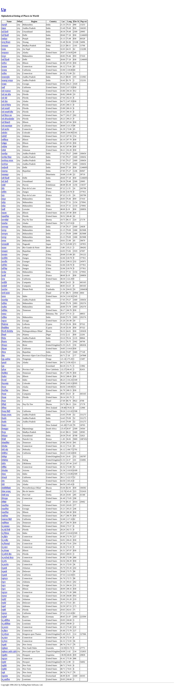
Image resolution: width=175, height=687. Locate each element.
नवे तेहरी (5, 181)
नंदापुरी (4, 25)
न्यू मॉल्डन (5, 634)
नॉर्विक (4, 467)
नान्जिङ (4, 269)
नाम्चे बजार (6, 293)
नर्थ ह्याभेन (5, 129)
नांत (3, 195)
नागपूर (4, 237)
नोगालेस (5, 470)
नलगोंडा (4, 154)
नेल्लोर (4, 418)
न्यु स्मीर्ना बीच (6, 554)
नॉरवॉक (4, 446)
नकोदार (4, 39)
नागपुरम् (5, 234)
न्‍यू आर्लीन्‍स (6, 679)
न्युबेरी (4, 610)
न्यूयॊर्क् (4, 669)
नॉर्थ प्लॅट (5, 450)
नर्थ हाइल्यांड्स (7, 126)
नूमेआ (4, 369)
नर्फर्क (4, 150)
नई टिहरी (5, 32)
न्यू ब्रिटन (5, 631)
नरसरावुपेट (6, 77)
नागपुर (4, 230)
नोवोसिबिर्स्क (6, 488)
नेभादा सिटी (6, 411)
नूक (3, 366)
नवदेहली (5, 168)
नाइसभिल (5, 216)
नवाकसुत (5, 174)
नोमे (3, 484)
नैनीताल (4, 436)
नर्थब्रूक (4, 143)
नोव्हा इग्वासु (6, 491)
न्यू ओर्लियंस (6, 624)
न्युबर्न (4, 606)
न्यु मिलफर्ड (6, 544)
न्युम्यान (4, 613)
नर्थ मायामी (6, 108)
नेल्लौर (4, 422)
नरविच (4, 74)
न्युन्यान (4, 596)
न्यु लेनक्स (5, 551)
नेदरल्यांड (5, 383)
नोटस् (4, 474)
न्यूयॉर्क (4, 665)
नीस (3, 356)
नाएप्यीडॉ (5, 220)
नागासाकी (5, 244)
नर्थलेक (4, 147)
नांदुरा (4, 199)
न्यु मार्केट (5, 540)
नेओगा (4, 376)
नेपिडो (4, 404)
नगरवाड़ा (5, 46)
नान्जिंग (4, 265)
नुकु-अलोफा (6, 359)
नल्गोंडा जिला (6, 157)
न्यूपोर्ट (4, 662)
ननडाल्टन (5, 53)
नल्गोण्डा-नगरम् (7, 161)
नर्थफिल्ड (5, 140)
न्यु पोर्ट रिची (6, 530)
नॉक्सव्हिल (5, 443)
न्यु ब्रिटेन (5, 537)
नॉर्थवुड (4, 457)
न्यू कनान (5, 627)
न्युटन (4, 582)
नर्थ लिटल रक (7, 115)
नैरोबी (4, 439)
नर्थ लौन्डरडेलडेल (8, 119)
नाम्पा (4, 296)
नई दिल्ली (5, 35)
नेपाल (4, 401)
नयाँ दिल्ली (5, 60)
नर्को (3, 87)
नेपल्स (4, 394)
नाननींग (4, 262)
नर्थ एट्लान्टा (6, 91)
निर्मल (4, 338)
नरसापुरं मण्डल (7, 80)
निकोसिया (5, 328)
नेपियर (4, 408)
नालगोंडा (5, 300)
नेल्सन (4, 425)
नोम (3, 481)
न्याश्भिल (5, 516)
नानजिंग (5, 258)
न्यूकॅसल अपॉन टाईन (9, 652)
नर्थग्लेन (4, 133)
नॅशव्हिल (5, 373)
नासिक (4, 317)
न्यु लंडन (5, 547)
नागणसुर (5, 227)
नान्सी (4, 275)
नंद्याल (4, 28)
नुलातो (4, 363)
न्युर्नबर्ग (4, 617)
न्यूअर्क (4, 645)
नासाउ (4, 314)
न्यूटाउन (4, 659)
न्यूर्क (3, 672)
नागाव (4, 241)
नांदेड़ (4, 206)
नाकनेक (4, 223)
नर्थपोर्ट (4, 136)
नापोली (4, 286)
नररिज (4, 63)
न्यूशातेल (5, 676)
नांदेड (4, 202)
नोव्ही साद (5, 495)
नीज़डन (4, 345)
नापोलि (4, 282)
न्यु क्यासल (5, 526)
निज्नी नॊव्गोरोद (7, 331)
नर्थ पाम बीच (6, 94)
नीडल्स (4, 349)
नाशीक (4, 307)
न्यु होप (4, 561)
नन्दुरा (4, 56)
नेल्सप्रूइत (5, 429)
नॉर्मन (4, 464)
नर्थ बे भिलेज (6, 105)
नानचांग (4, 255)
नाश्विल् (4, 310)
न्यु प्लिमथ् (5, 533)
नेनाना (4, 387)
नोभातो (4, 477)
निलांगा (4, 342)
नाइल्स (4, 213)
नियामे (4, 335)
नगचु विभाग (6, 42)
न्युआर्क (4, 568)
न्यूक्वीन (4, 655)
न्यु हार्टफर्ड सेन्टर (8, 558)
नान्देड (4, 272)
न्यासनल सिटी (7, 519)
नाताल (4, 248)
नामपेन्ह (4, 289)
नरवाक (4, 67)
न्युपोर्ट (4, 599)
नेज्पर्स (4, 380)
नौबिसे (4, 502)
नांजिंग (4, 192)
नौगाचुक (5, 498)
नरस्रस (4, 84)
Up (3, 9)
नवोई (3, 185)
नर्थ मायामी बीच (7, 112)
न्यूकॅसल (5, 648)
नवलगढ (5, 171)
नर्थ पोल (5, 101)
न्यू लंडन (5, 638)
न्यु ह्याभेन (5, 565)
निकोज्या (5, 324)
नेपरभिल (5, 390)
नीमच (4, 352)
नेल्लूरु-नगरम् (6, 415)
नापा (3, 279)
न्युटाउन (4, 592)
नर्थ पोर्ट (4, 98)
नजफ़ (4, 49)
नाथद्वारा (5, 251)
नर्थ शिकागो (6, 122)
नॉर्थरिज (4, 453)
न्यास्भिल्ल (5, 523)
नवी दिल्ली (5, 178)
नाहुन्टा (4, 321)
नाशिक (4, 303)
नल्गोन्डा (5, 164)
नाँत (3, 188)
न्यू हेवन (4, 641)
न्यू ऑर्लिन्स (6, 620)
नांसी (3, 209)
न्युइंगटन (5, 578)
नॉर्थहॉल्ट (5, 460)
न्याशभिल (5, 505)
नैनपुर (4, 432)
